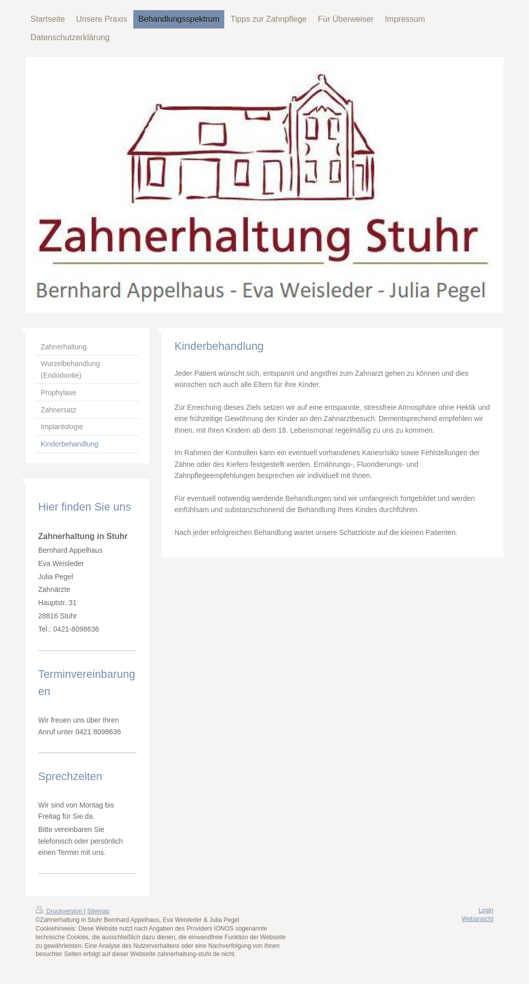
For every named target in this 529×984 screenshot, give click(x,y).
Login (486, 910)
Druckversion (60, 911)
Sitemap (98, 911)
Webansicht (477, 918)
